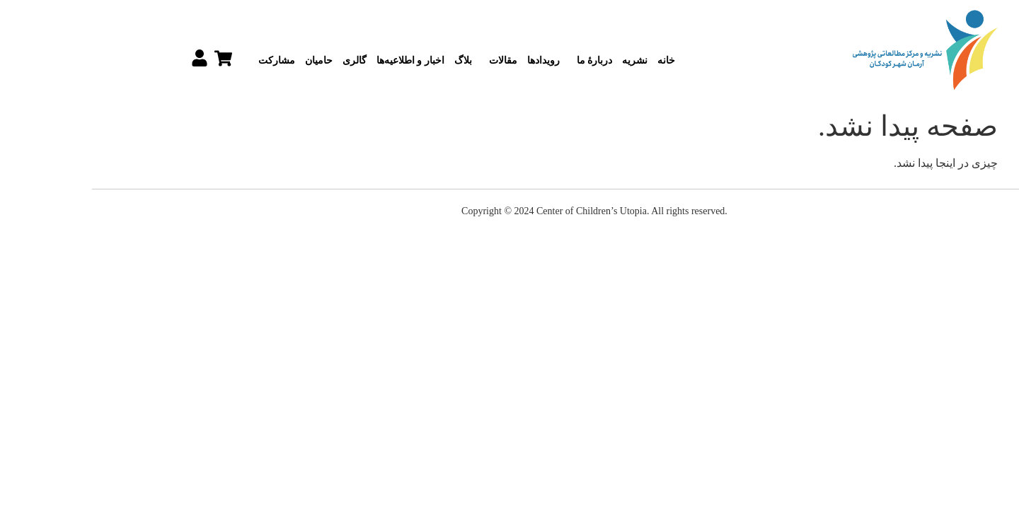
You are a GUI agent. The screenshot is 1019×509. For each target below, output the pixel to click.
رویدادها (458, 60)
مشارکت (188, 61)
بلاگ (378, 60)
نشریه (550, 60)
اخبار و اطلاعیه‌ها (325, 60)
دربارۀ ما (506, 61)
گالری (270, 60)
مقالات (414, 61)
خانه (581, 60)
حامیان (234, 60)
